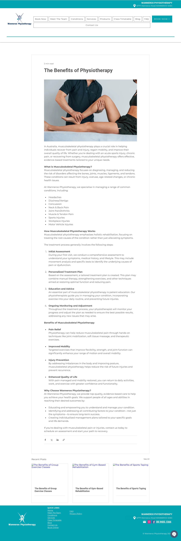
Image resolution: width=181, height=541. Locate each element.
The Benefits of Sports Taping (131, 488)
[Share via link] (64, 440)
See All (146, 459)
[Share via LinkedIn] (57, 440)
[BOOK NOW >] (162, 19)
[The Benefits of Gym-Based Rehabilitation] (90, 474)
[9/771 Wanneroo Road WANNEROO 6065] (152, 6)
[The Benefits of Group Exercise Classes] (50, 474)
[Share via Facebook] (45, 440)
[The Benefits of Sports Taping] (131, 474)
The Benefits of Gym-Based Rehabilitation (89, 489)
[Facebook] (153, 521)
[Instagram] (149, 521)
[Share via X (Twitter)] (51, 440)
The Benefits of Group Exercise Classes (46, 489)
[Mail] (144, 522)
